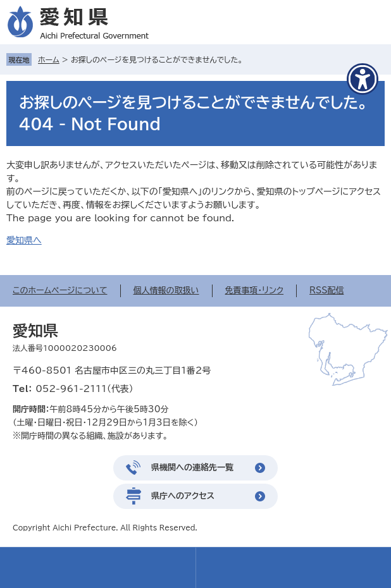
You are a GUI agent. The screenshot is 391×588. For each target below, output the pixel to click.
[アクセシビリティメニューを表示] (362, 79)
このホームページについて (60, 290)
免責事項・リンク (254, 290)
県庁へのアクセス (182, 496)
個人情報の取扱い (166, 290)
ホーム (48, 59)
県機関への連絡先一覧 (192, 467)
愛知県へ (24, 240)
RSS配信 (326, 290)
